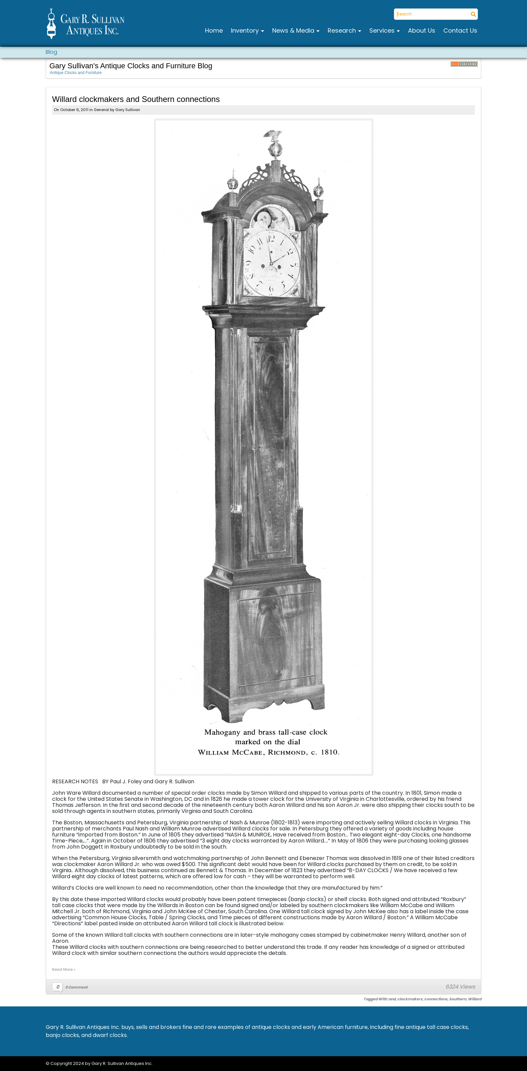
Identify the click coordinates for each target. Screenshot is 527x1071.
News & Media (294, 30)
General (101, 109)
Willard (474, 999)
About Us (421, 30)
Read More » (63, 969)
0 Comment (76, 987)
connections (435, 999)
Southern (457, 999)
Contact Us (460, 30)
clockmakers (409, 999)
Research (343, 30)
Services (382, 30)
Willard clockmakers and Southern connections (136, 99)
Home (214, 30)
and (392, 999)
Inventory (245, 30)
